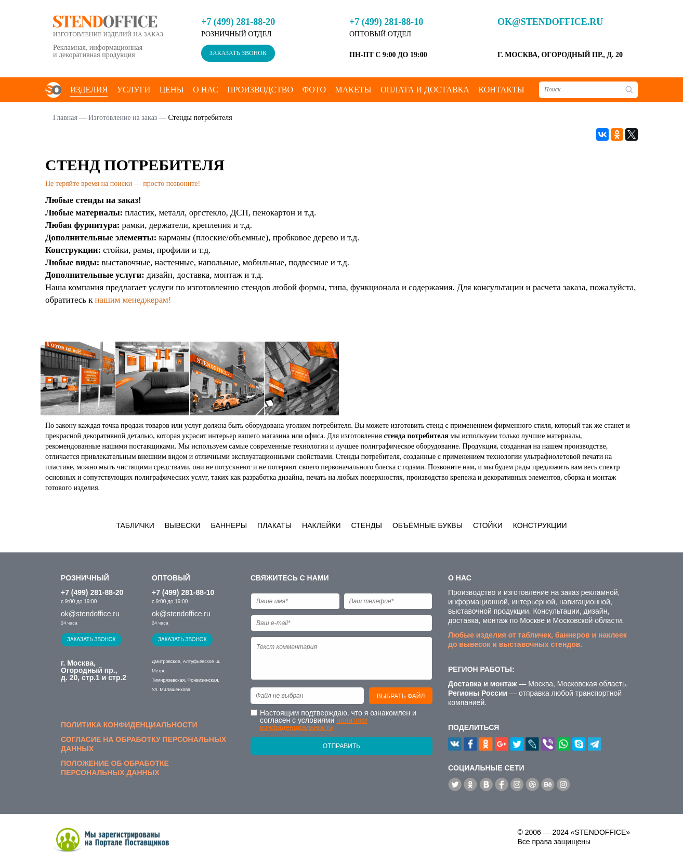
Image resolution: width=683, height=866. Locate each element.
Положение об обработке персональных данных (115, 768)
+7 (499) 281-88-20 (238, 22)
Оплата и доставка (424, 89)
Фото (314, 89)
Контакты (501, 89)
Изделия (89, 89)
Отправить (341, 746)
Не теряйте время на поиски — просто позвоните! (122, 183)
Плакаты (274, 525)
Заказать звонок (238, 53)
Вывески (183, 525)
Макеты (353, 89)
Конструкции (540, 525)
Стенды (366, 525)
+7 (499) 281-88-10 (386, 22)
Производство (260, 89)
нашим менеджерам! (133, 300)
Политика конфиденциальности (129, 725)
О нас (205, 89)
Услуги (134, 89)
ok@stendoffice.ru (550, 22)
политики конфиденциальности (313, 724)
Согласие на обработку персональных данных (143, 744)
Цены (172, 89)
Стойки (488, 525)
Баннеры (229, 525)
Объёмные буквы (427, 525)
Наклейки (321, 525)
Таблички (135, 525)
